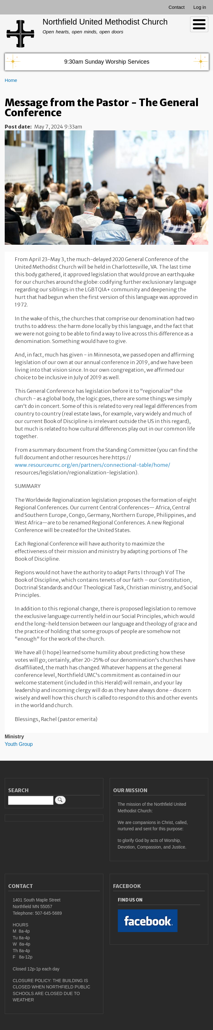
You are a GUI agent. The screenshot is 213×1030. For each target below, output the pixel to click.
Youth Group (19, 744)
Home (11, 80)
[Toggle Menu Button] (199, 24)
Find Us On (130, 900)
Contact (176, 7)
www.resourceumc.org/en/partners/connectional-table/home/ (92, 465)
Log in (200, 7)
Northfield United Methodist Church (104, 21)
